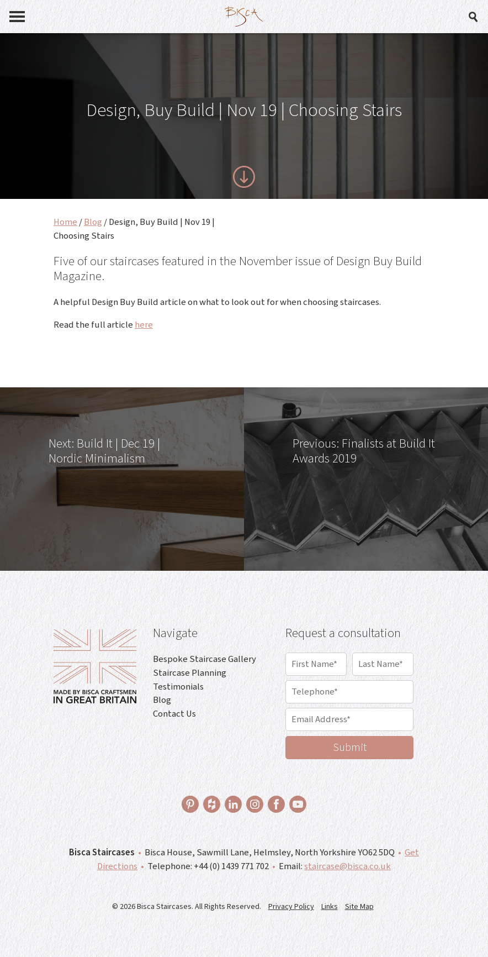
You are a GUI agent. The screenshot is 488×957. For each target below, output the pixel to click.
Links (329, 906)
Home (65, 222)
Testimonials (178, 686)
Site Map (359, 906)
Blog (93, 222)
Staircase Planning (189, 673)
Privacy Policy (291, 906)
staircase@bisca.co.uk (347, 866)
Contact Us (174, 714)
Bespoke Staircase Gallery (204, 659)
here (144, 325)
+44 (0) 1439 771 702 (231, 866)
